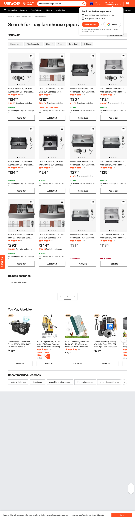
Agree (122, 515)
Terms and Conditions (111, 29)
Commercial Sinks (40, 17)
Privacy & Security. (98, 515)
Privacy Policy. (89, 31)
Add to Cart (21, 118)
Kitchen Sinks (26, 17)
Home (10, 17)
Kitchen (17, 17)
